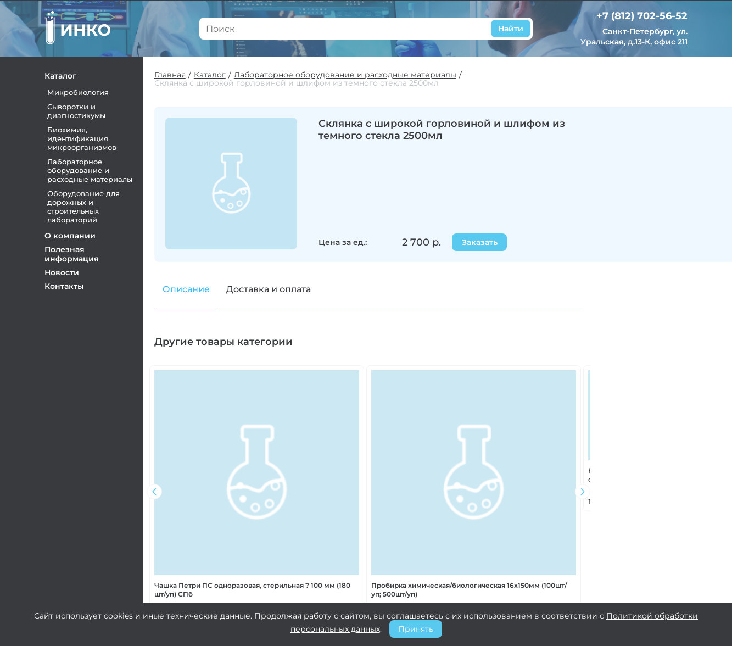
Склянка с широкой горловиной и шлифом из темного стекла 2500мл (297, 83)
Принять (415, 629)
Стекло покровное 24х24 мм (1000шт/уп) (533, 473)
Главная (170, 75)
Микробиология (78, 92)
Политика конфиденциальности (408, 593)
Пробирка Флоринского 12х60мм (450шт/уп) (312, 473)
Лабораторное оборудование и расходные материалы (90, 170)
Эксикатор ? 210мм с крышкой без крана (415, 473)
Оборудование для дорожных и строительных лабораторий (84, 206)
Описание (186, 289)
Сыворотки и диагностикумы (77, 111)
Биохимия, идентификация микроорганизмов (82, 138)
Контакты (65, 286)
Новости (62, 272)
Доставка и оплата (269, 289)
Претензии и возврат (407, 575)
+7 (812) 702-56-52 (642, 16)
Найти (510, 29)
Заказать (480, 242)
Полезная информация (72, 254)
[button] (583, 433)
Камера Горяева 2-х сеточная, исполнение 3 (202, 473)
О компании (70, 236)
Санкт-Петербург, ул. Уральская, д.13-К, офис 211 (634, 36)
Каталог (61, 76)
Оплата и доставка (401, 561)
